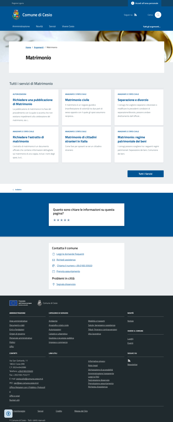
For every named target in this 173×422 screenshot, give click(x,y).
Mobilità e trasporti (96, 320)
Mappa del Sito (81, 411)
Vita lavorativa (94, 333)
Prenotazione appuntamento (101, 383)
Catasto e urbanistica (58, 333)
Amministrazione (21, 26)
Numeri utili (14, 400)
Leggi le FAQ (93, 376)
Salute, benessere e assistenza (101, 325)
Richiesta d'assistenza (98, 386)
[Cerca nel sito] (157, 15)
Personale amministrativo (20, 338)
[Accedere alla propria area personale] (144, 3)
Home (28, 47)
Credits (59, 411)
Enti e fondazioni (16, 329)
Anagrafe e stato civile (75, 94)
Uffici (11, 346)
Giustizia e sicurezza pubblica (61, 338)
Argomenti (39, 47)
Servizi (52, 26)
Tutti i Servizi (145, 174)
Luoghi (130, 338)
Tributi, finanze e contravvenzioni (102, 329)
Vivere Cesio (68, 26)
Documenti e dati (16, 325)
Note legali (93, 365)
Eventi (130, 343)
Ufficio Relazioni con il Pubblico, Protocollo (27, 389)
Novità (39, 26)
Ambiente (53, 320)
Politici (12, 342)
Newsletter (132, 364)
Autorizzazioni (19, 94)
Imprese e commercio (58, 342)
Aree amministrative (18, 320)
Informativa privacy (96, 361)
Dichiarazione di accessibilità (100, 369)
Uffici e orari (14, 395)
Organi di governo (17, 333)
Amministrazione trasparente (101, 373)
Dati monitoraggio (17, 411)
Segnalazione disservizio (98, 380)
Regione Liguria (18, 3)
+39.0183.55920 (25, 371)
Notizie (131, 320)
